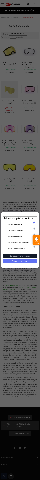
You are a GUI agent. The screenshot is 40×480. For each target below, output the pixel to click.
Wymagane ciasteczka (15, 224)
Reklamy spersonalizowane (16, 248)
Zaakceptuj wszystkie (20, 261)
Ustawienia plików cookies (18, 218)
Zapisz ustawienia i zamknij (20, 256)
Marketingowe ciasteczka (15, 230)
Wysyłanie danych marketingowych (18, 242)
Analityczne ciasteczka (15, 236)
